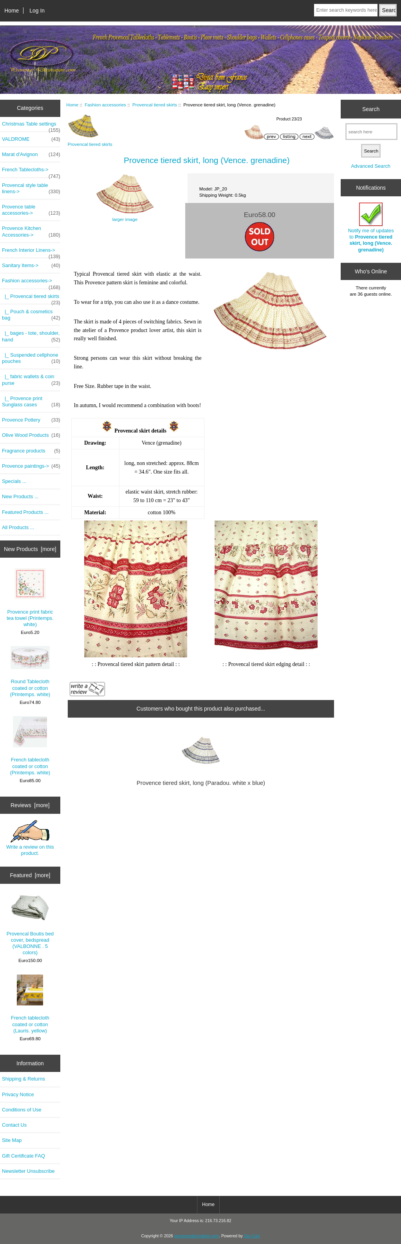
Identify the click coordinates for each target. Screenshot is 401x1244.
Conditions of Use (22, 1110)
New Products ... (20, 496)
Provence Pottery (31, 420)
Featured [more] (30, 875)
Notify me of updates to (371, 228)
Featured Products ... (25, 512)
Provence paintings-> (31, 466)
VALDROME (31, 139)
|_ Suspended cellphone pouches (31, 358)
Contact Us (14, 1125)
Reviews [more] (30, 805)
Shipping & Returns (23, 1079)
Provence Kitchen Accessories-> (31, 231)
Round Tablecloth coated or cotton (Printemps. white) (30, 671)
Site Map (12, 1140)
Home (11, 10)
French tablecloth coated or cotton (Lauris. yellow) (30, 1004)
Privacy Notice (18, 1094)
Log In (37, 10)
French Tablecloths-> (31, 172)
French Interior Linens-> (31, 252)
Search (370, 109)
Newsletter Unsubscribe (28, 1171)
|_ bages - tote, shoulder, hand (31, 336)
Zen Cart (252, 1236)
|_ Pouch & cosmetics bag (31, 315)
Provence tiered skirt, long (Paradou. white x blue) (201, 783)
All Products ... (18, 527)
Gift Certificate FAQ (23, 1156)
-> (31, 283)
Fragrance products (31, 451)
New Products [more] (30, 549)
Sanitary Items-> (31, 265)
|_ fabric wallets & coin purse (31, 379)
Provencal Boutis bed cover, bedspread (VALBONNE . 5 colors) (30, 924)
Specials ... (14, 481)
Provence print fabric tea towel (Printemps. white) (30, 597)
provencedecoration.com (196, 1236)
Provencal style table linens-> (31, 188)
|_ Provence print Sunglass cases (31, 401)
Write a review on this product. (30, 838)
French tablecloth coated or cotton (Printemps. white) (30, 745)
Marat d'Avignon (31, 154)
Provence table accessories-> (31, 210)
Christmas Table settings (31, 126)
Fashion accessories (105, 104)
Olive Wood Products (31, 435)
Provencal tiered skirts (154, 104)
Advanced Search (370, 166)
